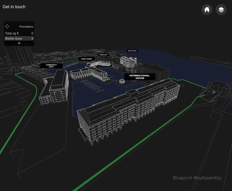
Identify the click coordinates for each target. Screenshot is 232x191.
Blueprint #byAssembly (197, 177)
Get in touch (14, 7)
